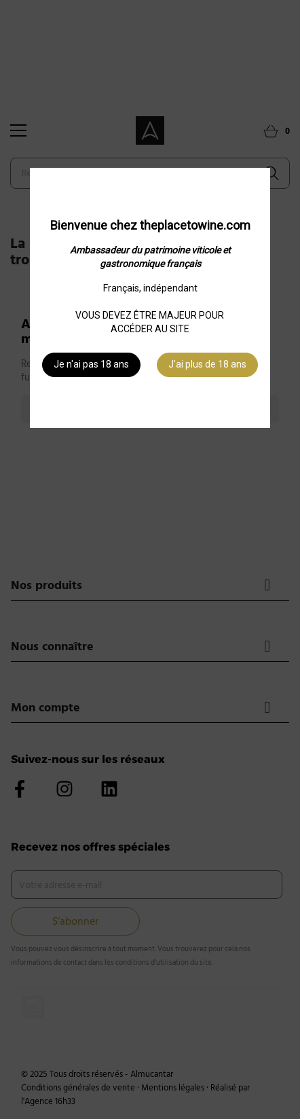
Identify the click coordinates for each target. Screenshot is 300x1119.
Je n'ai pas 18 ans (91, 364)
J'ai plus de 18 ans (207, 364)
